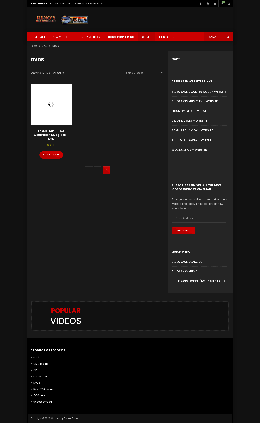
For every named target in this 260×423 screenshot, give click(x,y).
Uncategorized (42, 402)
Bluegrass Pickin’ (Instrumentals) (198, 281)
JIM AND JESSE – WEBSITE (190, 121)
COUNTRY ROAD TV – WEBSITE (193, 111)
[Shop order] (143, 73)
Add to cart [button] (51, 154)
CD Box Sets (40, 364)
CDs (35, 370)
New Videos (60, 37)
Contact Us (167, 37)
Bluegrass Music (185, 271)
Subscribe (183, 230)
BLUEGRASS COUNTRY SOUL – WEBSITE (199, 92)
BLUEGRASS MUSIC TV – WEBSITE (195, 101)
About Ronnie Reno (120, 37)
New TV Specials (43, 389)
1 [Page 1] (97, 170)
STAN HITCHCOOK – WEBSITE (192, 130)
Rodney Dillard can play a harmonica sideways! (77, 3)
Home (34, 45)
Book (36, 357)
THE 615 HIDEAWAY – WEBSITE (192, 140)
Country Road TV (87, 37)
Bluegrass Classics (187, 262)
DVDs (45, 45)
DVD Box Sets (41, 376)
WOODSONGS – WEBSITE (189, 150)
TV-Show (39, 395)
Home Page (38, 37)
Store (145, 37)
